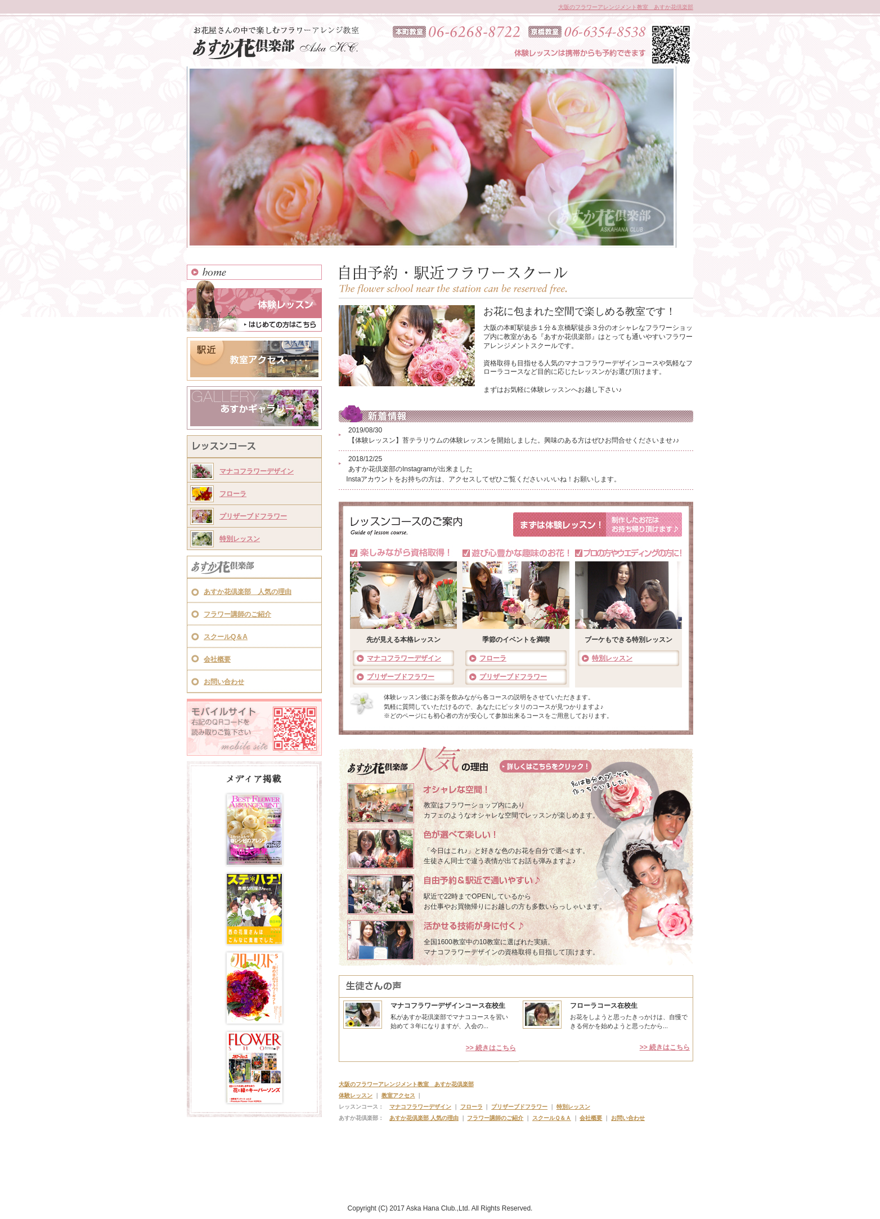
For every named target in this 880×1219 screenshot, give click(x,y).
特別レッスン (239, 539)
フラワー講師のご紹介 (237, 614)
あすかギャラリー (254, 408)
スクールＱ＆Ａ (551, 1118)
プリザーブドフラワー (253, 516)
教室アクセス (254, 359)
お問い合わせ (224, 682)
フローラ (232, 494)
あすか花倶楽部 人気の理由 (247, 592)
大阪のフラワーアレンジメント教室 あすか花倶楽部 (625, 7)
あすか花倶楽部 (254, 568)
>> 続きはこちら (491, 1048)
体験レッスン (254, 306)
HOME (254, 272)
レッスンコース (254, 447)
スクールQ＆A (226, 637)
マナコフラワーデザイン (256, 471)
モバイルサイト (254, 727)
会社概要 (217, 659)
